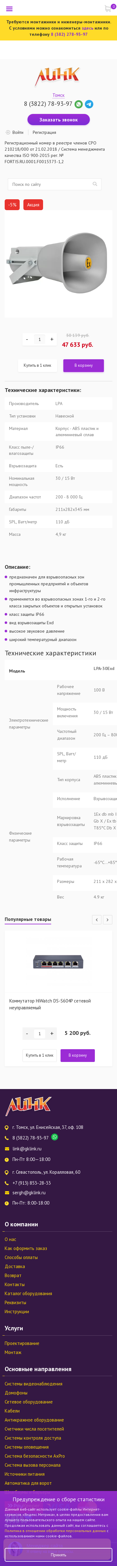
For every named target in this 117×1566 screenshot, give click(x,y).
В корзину (84, 365)
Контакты (15, 1284)
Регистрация (44, 132)
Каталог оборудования (28, 1293)
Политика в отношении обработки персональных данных (56, 1530)
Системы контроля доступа (33, 1438)
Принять (58, 1555)
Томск (58, 95)
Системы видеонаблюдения (33, 1384)
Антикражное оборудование (34, 1420)
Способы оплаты (21, 1257)
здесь (87, 28)
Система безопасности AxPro (35, 1456)
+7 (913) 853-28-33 (31, 1183)
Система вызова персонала (33, 1465)
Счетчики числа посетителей (34, 1429)
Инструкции (17, 1311)
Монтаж (13, 1352)
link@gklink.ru (26, 1149)
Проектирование (22, 1343)
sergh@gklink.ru (29, 1193)
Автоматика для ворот (28, 1483)
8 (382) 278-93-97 (69, 34)
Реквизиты (15, 1302)
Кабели (12, 1411)
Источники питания (25, 1474)
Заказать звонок (59, 119)
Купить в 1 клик (37, 365)
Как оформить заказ (26, 1248)
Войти (17, 132)
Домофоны (16, 1393)
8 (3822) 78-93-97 (48, 104)
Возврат (13, 1275)
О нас (10, 1239)
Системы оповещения (27, 1447)
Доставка (15, 1266)
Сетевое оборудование (29, 1402)
